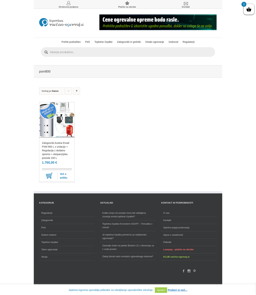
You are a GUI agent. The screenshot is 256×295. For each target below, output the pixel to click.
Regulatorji (46, 213)
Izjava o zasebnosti (173, 235)
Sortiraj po (50, 91)
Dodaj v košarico (49, 176)
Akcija (44, 256)
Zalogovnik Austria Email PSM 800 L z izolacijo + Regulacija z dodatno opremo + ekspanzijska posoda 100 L (55, 150)
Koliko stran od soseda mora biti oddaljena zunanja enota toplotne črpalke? (124, 215)
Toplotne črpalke (49, 242)
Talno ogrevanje (49, 249)
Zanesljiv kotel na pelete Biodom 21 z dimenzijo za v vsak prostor (128, 247)
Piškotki (167, 242)
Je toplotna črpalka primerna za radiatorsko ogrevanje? (124, 236)
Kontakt (167, 220)
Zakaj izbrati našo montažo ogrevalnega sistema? (127, 256)
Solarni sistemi (48, 235)
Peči (43, 227)
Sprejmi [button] (161, 290)
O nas (166, 213)
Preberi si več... (177, 289)
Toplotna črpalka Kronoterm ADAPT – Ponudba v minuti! (127, 225)
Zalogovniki (47, 220)
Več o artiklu (63, 176)
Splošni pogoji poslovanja (176, 227)
